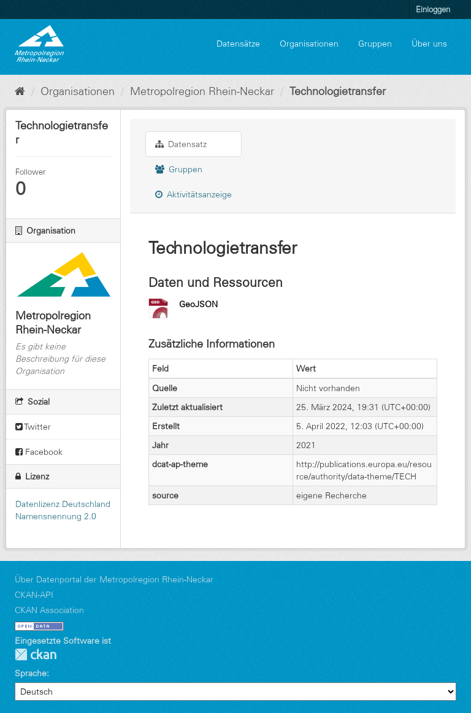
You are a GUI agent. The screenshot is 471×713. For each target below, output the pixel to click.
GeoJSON (198, 304)
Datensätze (238, 43)
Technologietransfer (337, 91)
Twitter (33, 426)
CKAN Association (49, 610)
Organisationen (309, 43)
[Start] (20, 91)
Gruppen (375, 43)
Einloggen (433, 9)
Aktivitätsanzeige (193, 194)
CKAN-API (34, 594)
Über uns (429, 43)
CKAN (35, 654)
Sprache (31, 673)
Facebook (39, 451)
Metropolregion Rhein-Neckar (202, 91)
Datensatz (181, 144)
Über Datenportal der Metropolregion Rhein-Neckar (114, 579)
